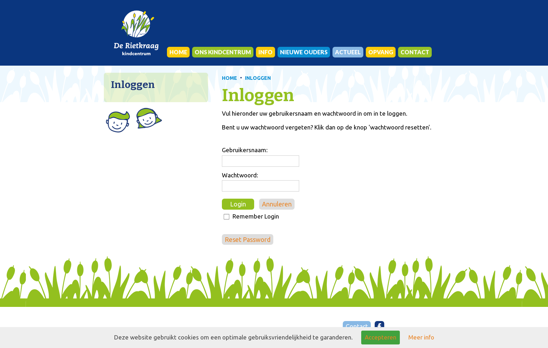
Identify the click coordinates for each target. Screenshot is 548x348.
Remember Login (256, 216)
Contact (357, 326)
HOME (229, 78)
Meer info (421, 337)
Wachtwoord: (240, 175)
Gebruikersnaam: (245, 150)
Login (238, 204)
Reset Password (247, 239)
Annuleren (277, 204)
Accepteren (380, 337)
